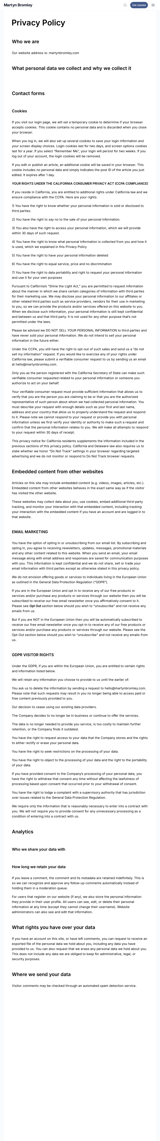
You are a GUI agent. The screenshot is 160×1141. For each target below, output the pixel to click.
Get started (139, 5)
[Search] (125, 5)
